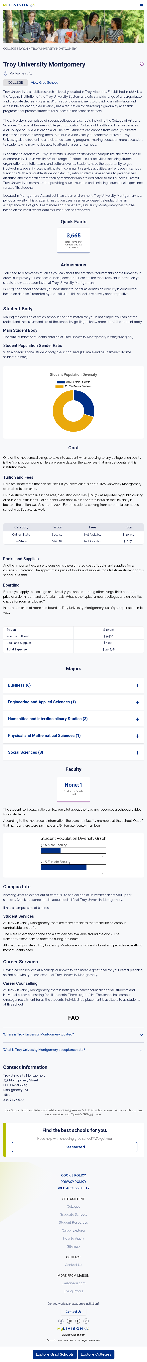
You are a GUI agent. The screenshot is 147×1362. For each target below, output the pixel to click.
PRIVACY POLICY (73, 1182)
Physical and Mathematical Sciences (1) (44, 735)
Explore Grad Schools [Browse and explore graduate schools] (55, 1354)
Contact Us (73, 1265)
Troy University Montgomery (54, 48)
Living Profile (73, 1291)
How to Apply (73, 1238)
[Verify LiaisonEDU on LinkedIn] (86, 1321)
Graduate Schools (73, 1214)
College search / (16, 48)
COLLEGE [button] (15, 82)
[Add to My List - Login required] (142, 64)
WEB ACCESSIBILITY (73, 1188)
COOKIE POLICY (73, 1175)
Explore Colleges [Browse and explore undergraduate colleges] (96, 1354)
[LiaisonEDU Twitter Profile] (61, 1321)
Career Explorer (73, 1230)
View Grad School (44, 82)
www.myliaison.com (73, 1334)
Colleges (73, 1206)
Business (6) (19, 685)
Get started (75, 1147)
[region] (73, 586)
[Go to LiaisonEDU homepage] (19, 5)
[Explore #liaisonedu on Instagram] (69, 1321)
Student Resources (73, 1222)
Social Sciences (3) (25, 752)
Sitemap (73, 1246)
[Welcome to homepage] (73, 1329)
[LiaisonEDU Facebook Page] (77, 1321)
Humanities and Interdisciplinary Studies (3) (48, 718)
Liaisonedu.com (74, 1283)
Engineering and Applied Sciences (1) (42, 702)
